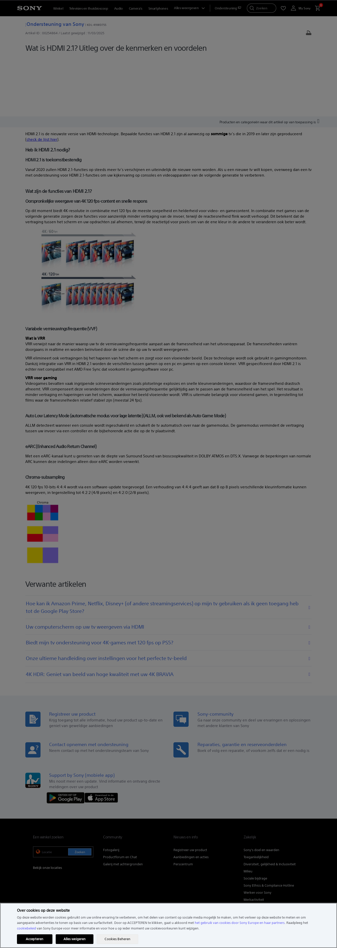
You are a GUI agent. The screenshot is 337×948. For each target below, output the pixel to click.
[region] (168, 925)
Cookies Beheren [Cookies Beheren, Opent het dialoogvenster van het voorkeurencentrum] (117, 939)
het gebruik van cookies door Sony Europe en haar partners (240, 923)
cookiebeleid (26, 928)
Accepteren (34, 939)
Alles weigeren (75, 939)
